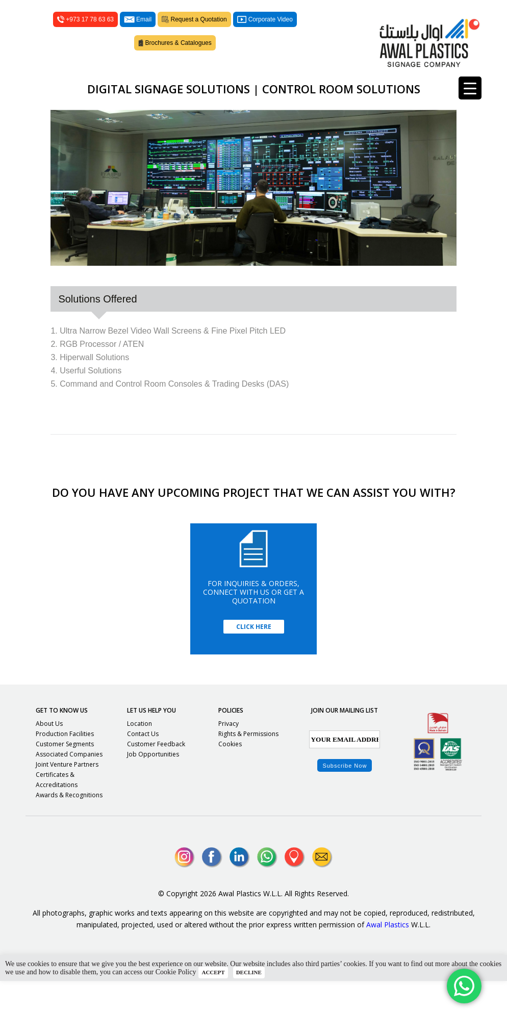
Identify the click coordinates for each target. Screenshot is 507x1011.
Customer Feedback (156, 774)
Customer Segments (65, 774)
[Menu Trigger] (470, 88)
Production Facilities (65, 764)
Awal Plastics (387, 954)
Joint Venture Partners (67, 794)
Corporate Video (265, 34)
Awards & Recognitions (69, 825)
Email (137, 34)
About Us (49, 753)
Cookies (230, 774)
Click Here (253, 656)
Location (139, 753)
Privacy (228, 753)
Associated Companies (69, 784)
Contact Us (143, 764)
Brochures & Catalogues (175, 58)
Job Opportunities (153, 784)
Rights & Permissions (248, 764)
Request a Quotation (194, 34)
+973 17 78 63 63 (85, 34)
